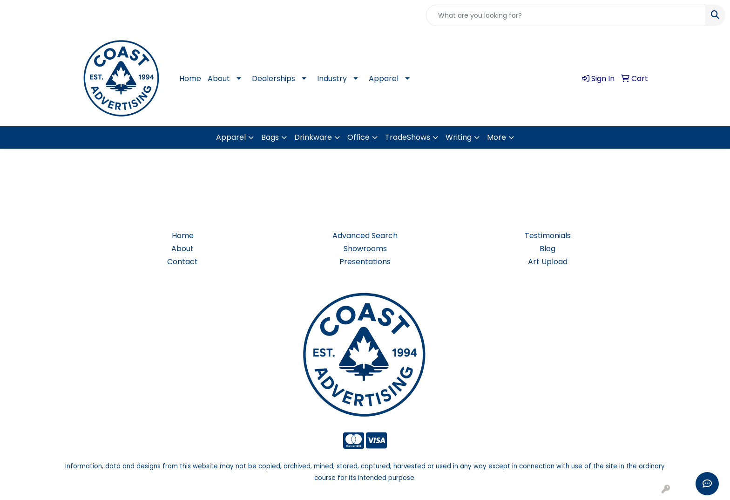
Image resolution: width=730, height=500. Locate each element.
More (496, 137)
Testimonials (548, 235)
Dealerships (273, 78)
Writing (459, 137)
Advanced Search (365, 235)
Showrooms (365, 248)
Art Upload (548, 261)
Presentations (365, 261)
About (219, 78)
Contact (182, 261)
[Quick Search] (566, 15)
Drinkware (313, 137)
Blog (547, 248)
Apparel (384, 78)
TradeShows (407, 137)
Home (190, 78)
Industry (332, 78)
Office (358, 137)
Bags (270, 137)
